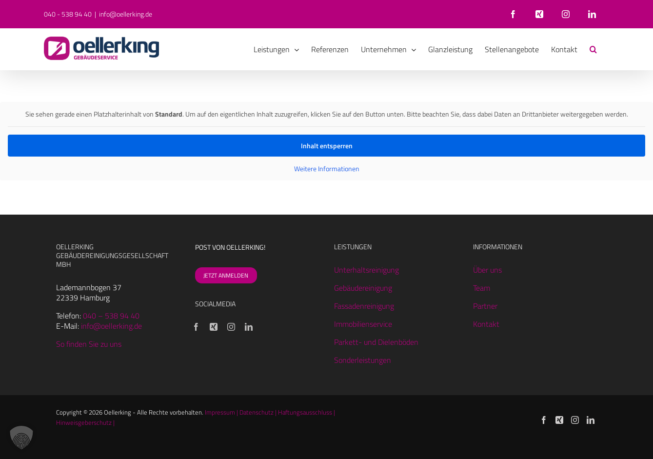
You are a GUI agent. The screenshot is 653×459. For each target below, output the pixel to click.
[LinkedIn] (249, 327)
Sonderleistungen (362, 360)
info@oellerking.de (125, 14)
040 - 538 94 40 (68, 14)
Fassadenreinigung (364, 306)
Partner (485, 306)
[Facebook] (196, 327)
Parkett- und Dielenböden (376, 342)
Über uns (487, 270)
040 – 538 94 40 (111, 315)
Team (481, 288)
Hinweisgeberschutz (84, 422)
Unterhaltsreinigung (366, 270)
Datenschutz (256, 412)
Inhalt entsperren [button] (327, 145)
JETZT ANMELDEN (225, 275)
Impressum (220, 412)
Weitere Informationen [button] (326, 168)
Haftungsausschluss (305, 412)
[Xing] (214, 327)
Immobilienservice (363, 324)
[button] (593, 49)
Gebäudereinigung (363, 288)
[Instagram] (231, 327)
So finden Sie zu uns (88, 344)
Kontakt (486, 324)
